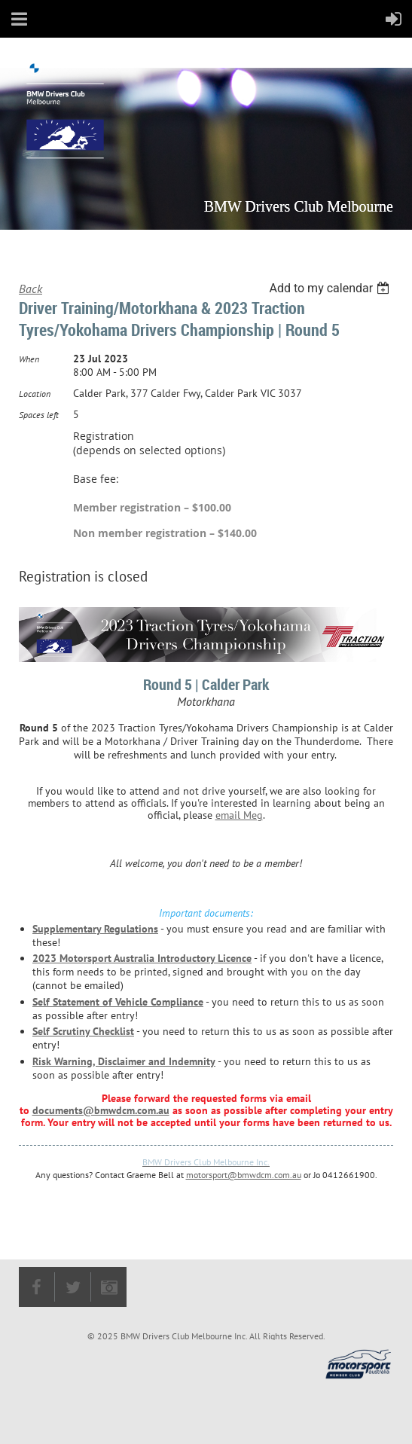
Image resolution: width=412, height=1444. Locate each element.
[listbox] (331, 288)
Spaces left (39, 414)
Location (34, 393)
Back (30, 288)
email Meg (239, 815)
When (29, 359)
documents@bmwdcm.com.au (100, 1110)
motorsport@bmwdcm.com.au (243, 1174)
